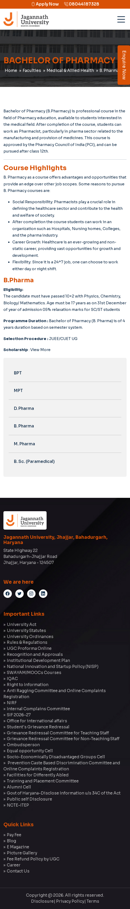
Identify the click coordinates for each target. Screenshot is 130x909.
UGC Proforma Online (29, 648)
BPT (18, 372)
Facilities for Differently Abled (38, 774)
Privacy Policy (70, 901)
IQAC (12, 678)
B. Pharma (24, 426)
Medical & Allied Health (70, 70)
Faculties (32, 70)
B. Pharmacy (111, 70)
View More (40, 349)
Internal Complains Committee (38, 708)
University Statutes (26, 630)
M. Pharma (24, 443)
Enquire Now (124, 65)
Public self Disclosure (29, 799)
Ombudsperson (23, 744)
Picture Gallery (22, 852)
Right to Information (27, 684)
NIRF (12, 702)
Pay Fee (14, 834)
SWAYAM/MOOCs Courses (34, 672)
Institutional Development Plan (38, 660)
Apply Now (45, 4)
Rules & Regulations (27, 642)
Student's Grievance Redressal (38, 726)
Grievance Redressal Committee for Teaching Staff (58, 732)
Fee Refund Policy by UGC (33, 858)
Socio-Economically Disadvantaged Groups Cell (56, 756)
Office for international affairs (37, 720)
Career (14, 865)
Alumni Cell (19, 787)
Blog (11, 840)
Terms (93, 901)
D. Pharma (24, 408)
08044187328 (81, 4)
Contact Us (18, 871)
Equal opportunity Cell (30, 750)
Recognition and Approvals (35, 654)
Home (11, 70)
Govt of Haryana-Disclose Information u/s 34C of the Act (64, 793)
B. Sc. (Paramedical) (34, 461)
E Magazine (18, 846)
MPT (18, 390)
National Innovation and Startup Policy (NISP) (52, 666)
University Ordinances (30, 636)
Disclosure (42, 901)
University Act (21, 624)
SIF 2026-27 (19, 714)
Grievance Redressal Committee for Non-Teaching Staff (63, 738)
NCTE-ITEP (18, 805)
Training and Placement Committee (43, 781)
